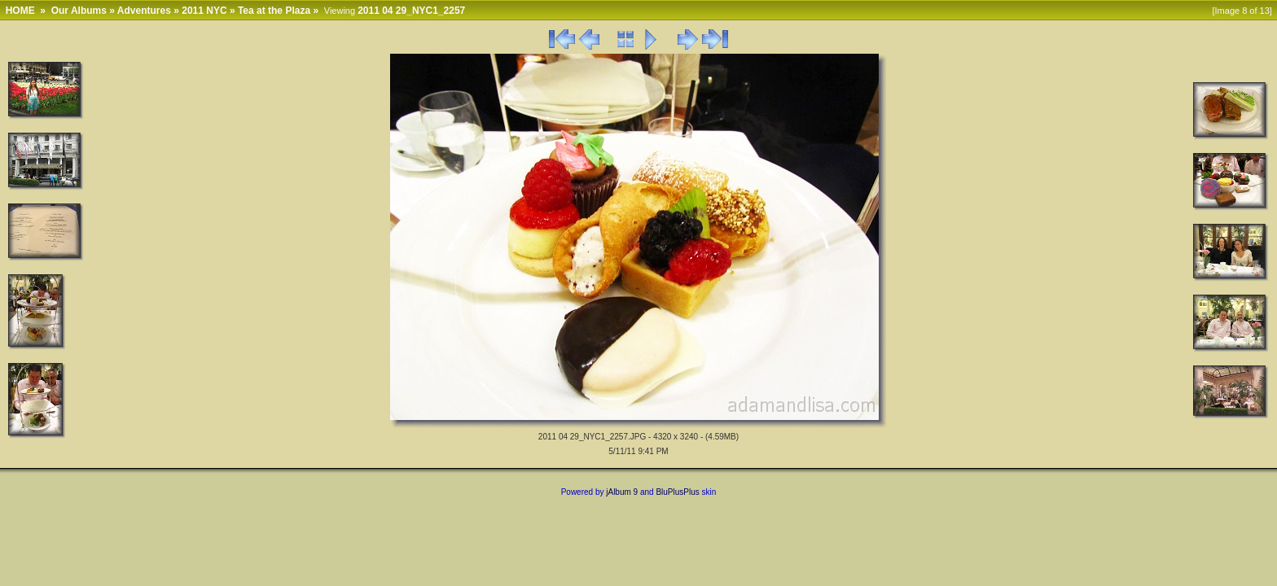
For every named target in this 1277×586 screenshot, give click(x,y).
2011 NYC (204, 10)
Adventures (144, 10)
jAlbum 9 (622, 492)
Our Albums (79, 10)
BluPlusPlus (677, 492)
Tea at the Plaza (274, 10)
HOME (20, 10)
